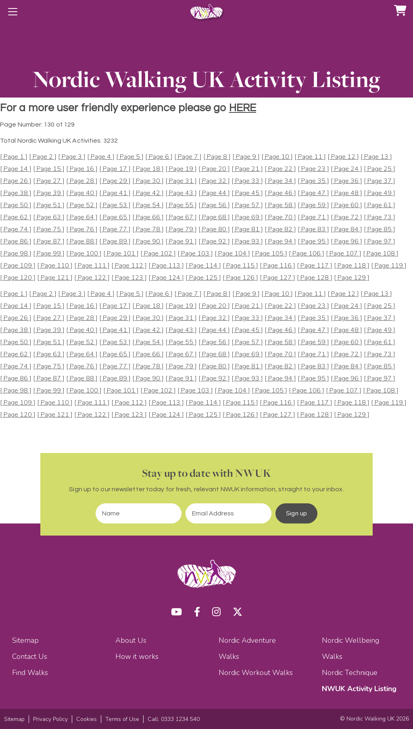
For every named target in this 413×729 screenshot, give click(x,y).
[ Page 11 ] (310, 157)
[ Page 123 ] (129, 278)
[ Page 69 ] (247, 217)
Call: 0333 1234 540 (174, 719)
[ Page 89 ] (115, 241)
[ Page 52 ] (82, 205)
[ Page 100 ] (84, 254)
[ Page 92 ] (214, 241)
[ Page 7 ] (188, 157)
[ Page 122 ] (92, 278)
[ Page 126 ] (240, 278)
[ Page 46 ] (280, 193)
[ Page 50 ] (15, 205)
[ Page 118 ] (351, 266)
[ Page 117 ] (314, 266)
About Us (130, 640)
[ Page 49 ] (379, 193)
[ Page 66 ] (148, 217)
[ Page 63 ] (49, 217)
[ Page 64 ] (82, 217)
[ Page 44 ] (214, 193)
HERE (242, 108)
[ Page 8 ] (217, 157)
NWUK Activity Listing (359, 689)
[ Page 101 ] (121, 254)
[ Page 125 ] (203, 278)
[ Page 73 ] (379, 217)
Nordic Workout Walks (256, 672)
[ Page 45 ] (247, 193)
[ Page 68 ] (214, 217)
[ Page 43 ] (181, 193)
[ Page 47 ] (313, 193)
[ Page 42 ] (148, 193)
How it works (137, 656)
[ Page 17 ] (115, 169)
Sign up (296, 513)
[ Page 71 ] (313, 217)
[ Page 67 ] (181, 217)
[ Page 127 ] (277, 278)
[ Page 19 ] (181, 169)
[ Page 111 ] (92, 266)
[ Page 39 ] (49, 193)
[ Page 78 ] (148, 229)
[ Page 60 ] (346, 205)
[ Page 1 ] (13, 157)
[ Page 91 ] (181, 241)
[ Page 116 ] (277, 266)
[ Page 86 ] (15, 241)
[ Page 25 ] (379, 169)
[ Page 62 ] (15, 217)
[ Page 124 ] (166, 278)
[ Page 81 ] (247, 229)
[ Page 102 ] (158, 254)
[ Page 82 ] (280, 229)
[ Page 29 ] (115, 181)
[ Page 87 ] (49, 241)
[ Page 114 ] (203, 266)
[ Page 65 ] (115, 217)
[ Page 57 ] (247, 205)
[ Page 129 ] (351, 278)
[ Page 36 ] (346, 181)
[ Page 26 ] (15, 181)
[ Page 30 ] (148, 181)
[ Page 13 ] (376, 157)
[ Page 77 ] (115, 229)
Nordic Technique (350, 672)
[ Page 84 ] (346, 229)
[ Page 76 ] (82, 229)
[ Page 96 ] (346, 241)
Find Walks (30, 672)
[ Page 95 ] (313, 241)
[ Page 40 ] (82, 193)
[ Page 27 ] (49, 181)
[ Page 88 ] (82, 241)
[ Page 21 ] (247, 169)
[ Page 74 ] (15, 229)
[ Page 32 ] (214, 181)
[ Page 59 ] (313, 205)
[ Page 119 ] (389, 266)
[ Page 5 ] (130, 157)
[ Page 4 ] (101, 157)
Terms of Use (122, 719)
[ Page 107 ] (343, 254)
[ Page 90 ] (148, 241)
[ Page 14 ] (15, 169)
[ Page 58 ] (280, 205)
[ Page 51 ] (49, 205)
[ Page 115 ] (240, 266)
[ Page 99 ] (49, 254)
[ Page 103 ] (195, 254)
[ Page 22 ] (280, 169)
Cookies (86, 719)
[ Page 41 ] (115, 193)
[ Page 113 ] (166, 266)
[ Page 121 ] (55, 278)
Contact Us (29, 656)
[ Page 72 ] (346, 217)
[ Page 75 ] (49, 229)
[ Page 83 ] (313, 229)
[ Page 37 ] (379, 181)
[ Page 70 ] (280, 217)
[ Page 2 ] (42, 157)
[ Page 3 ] (72, 157)
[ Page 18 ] (148, 169)
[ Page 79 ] (181, 229)
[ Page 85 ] (379, 229)
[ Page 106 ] (306, 254)
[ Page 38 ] (15, 193)
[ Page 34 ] (280, 181)
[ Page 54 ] (148, 205)
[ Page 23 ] (313, 169)
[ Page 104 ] (232, 254)
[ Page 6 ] (159, 157)
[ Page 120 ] (17, 278)
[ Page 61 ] (379, 205)
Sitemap (25, 640)
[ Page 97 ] (379, 241)
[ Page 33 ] (247, 181)
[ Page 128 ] (314, 278)
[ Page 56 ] (214, 205)
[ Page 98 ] (15, 254)
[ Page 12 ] (343, 157)
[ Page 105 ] (269, 254)
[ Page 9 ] (246, 157)
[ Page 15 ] (49, 169)
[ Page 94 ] (280, 241)
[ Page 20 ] (214, 169)
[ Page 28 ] (82, 181)
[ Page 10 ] (277, 157)
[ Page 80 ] (214, 229)
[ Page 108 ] (380, 254)
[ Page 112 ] (129, 266)
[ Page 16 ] (82, 169)
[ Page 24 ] (346, 169)
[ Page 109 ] (17, 266)
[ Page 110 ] (55, 266)
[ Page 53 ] (115, 205)
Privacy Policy (50, 719)
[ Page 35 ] (313, 181)
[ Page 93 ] (247, 241)
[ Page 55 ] (181, 205)
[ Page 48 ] (346, 193)
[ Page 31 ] (181, 181)
